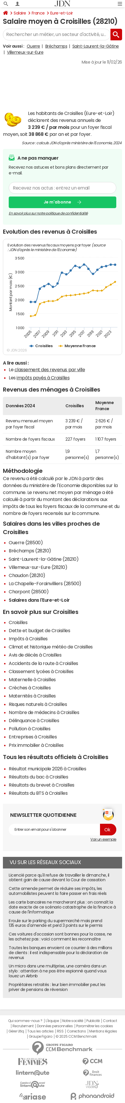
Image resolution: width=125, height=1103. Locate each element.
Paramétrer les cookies (94, 1026)
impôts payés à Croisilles (43, 377)
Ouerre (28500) (26, 542)
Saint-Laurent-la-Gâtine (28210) (43, 559)
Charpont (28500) (29, 591)
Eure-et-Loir (61, 13)
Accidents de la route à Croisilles (43, 663)
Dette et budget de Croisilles (39, 630)
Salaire (20, 13)
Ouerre (33, 46)
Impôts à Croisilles (28, 638)
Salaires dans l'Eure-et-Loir (39, 600)
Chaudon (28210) (27, 575)
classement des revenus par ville (50, 369)
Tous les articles (40, 1031)
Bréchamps (56, 46)
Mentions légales (103, 1031)
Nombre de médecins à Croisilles (44, 712)
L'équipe (52, 1021)
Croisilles (18, 622)
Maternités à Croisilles (32, 695)
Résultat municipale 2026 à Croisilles (47, 768)
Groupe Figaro (40, 1036)
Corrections (76, 1031)
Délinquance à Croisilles (34, 720)
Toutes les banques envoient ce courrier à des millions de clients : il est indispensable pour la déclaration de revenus (60, 953)
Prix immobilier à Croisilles (36, 745)
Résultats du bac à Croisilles (38, 776)
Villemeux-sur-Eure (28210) (38, 567)
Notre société (72, 1021)
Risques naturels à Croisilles (38, 704)
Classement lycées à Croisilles (41, 671)
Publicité (93, 1021)
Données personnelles (55, 1026)
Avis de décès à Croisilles (35, 655)
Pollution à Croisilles (29, 728)
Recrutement (23, 1026)
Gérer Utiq (16, 1031)
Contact (110, 1021)
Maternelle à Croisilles (32, 679)
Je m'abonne (57, 202)
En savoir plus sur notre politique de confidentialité (48, 213)
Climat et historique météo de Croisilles (51, 646)
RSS (60, 1031)
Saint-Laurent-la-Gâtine (95, 46)
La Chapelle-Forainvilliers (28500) (45, 583)
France (38, 13)
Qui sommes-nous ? (25, 1021)
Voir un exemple (103, 839)
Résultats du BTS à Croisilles (38, 793)
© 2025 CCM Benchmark (76, 1036)
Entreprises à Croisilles (33, 736)
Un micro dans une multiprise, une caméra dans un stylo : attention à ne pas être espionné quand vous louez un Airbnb (58, 971)
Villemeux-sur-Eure (25, 52)
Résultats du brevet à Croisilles (41, 785)
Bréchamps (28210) (30, 550)
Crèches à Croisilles (30, 687)
